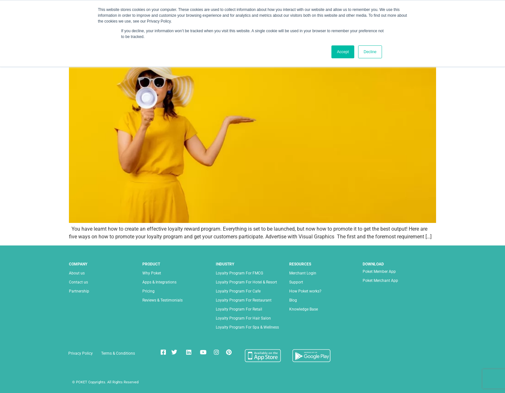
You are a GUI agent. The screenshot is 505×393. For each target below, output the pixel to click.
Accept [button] (343, 52)
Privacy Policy (80, 353)
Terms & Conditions (118, 353)
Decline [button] (370, 52)
